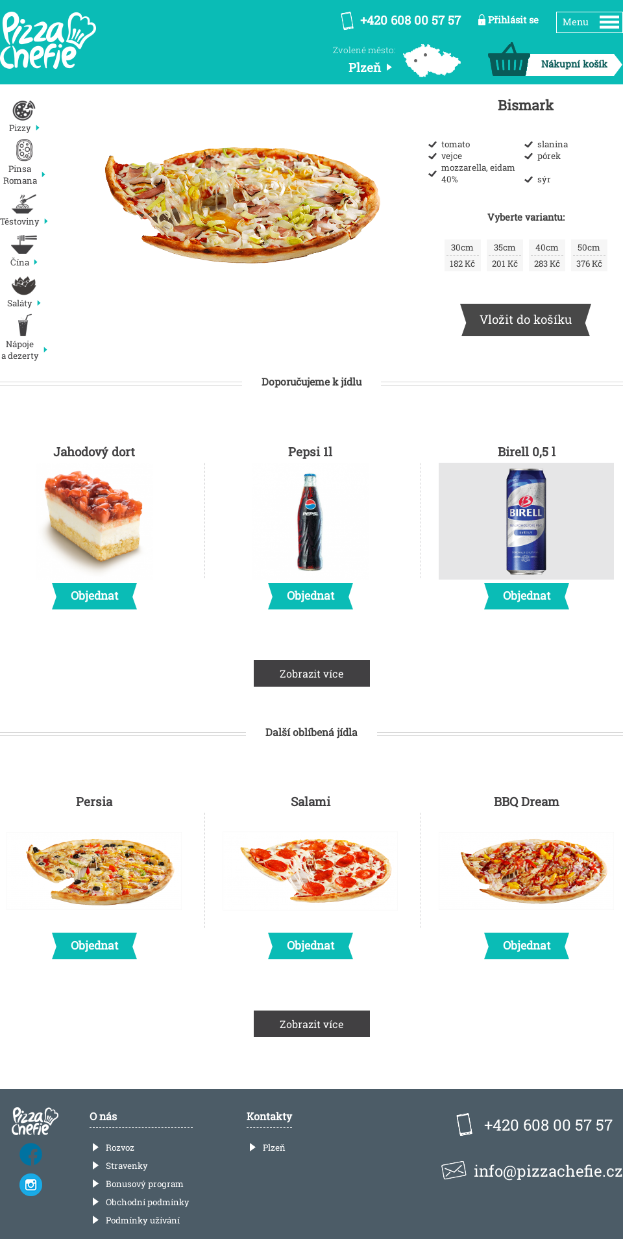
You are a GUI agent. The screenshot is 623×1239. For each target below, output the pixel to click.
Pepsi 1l (310, 523)
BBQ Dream (526, 873)
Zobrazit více (312, 673)
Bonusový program (145, 1184)
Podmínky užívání (143, 1220)
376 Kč (589, 255)
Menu (576, 22)
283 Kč (547, 255)
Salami (310, 873)
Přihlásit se (513, 20)
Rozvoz (120, 1147)
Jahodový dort (94, 523)
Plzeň (274, 1147)
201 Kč (505, 255)
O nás (103, 1116)
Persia (94, 873)
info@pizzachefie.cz (548, 1170)
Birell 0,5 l (526, 523)
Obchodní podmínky (147, 1202)
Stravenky (127, 1166)
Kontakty (269, 1116)
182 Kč (462, 255)
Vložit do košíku (526, 319)
